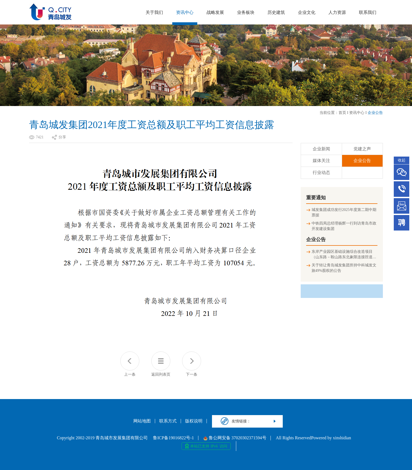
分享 (62, 137)
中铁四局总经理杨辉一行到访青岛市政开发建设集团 (344, 226)
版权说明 (193, 421)
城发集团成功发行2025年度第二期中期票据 (344, 212)
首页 (342, 113)
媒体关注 (321, 160)
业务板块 (245, 12)
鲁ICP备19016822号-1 (173, 438)
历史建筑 (276, 12)
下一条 (191, 363)
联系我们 (367, 12)
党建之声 (362, 149)
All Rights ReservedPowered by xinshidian (313, 438)
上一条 (129, 363)
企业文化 (306, 12)
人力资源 (337, 12)
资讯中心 (184, 12)
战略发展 (215, 12)
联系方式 (168, 421)
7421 (40, 137)
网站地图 (142, 421)
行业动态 (321, 172)
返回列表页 (160, 363)
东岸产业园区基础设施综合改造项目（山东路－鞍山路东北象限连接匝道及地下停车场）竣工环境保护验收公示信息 (344, 255)
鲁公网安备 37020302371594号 (235, 438)
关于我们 (154, 12)
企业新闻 (321, 149)
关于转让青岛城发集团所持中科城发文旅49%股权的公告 (344, 268)
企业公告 (375, 113)
